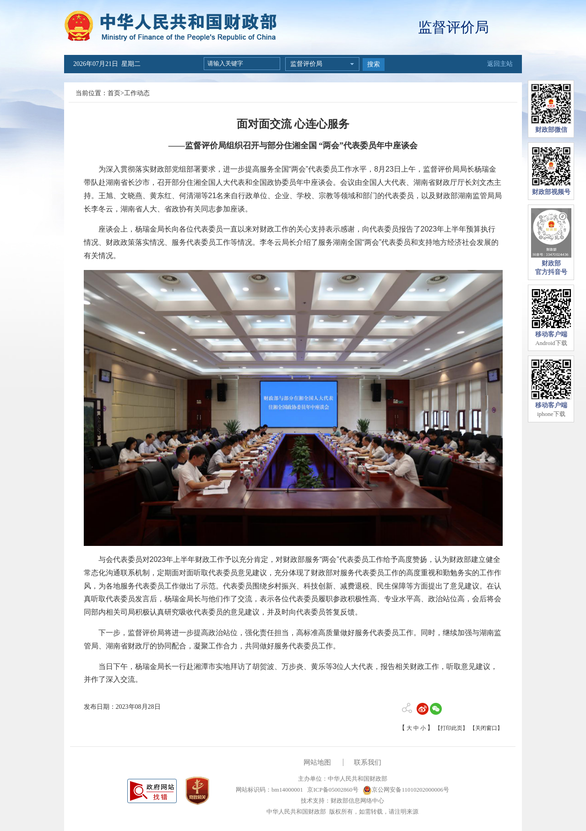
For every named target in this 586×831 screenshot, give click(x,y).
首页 (114, 93)
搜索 (373, 64)
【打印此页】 (451, 728)
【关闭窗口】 (486, 728)
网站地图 (317, 762)
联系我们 (367, 762)
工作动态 (137, 93)
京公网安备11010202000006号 (406, 789)
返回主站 (500, 63)
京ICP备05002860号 (332, 789)
